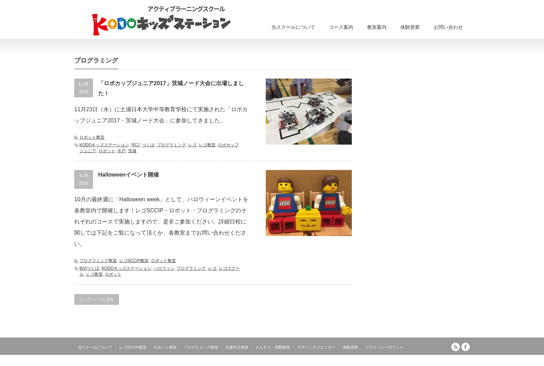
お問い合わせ (448, 27)
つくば (148, 145)
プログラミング (171, 145)
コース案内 (341, 27)
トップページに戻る (96, 299)
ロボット (107, 150)
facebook (465, 347)
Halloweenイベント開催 (128, 175)
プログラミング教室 (98, 260)
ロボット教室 (91, 137)
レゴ (192, 145)
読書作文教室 (237, 347)
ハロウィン (164, 268)
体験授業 (410, 27)
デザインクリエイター (316, 347)
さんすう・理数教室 (273, 347)
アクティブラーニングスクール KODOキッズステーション (415, 361)
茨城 (132, 150)
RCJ (135, 145)
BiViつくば (89, 268)
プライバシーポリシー (384, 347)
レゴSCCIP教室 (134, 260)
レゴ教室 (207, 145)
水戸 (121, 150)
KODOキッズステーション (104, 145)
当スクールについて (293, 27)
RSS (455, 347)
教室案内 (376, 27)
